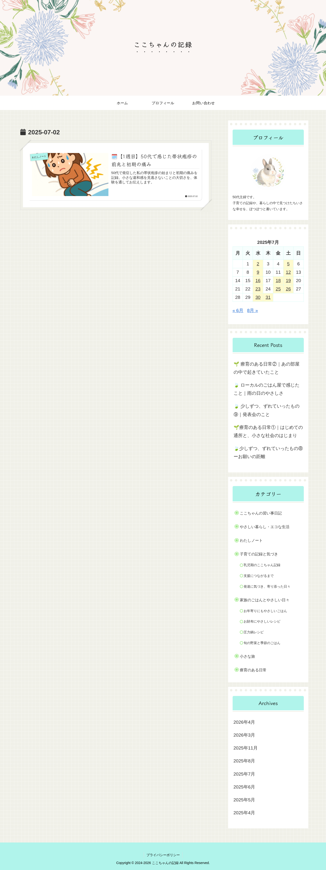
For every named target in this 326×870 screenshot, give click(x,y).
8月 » (252, 310)
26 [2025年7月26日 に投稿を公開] (288, 288)
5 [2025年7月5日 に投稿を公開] (288, 263)
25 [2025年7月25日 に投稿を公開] (278, 288)
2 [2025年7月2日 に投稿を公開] (258, 263)
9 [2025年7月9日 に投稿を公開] (258, 272)
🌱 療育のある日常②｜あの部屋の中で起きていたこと (266, 368)
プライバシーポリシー (163, 855)
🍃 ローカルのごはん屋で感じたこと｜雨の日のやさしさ (266, 389)
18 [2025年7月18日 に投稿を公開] (278, 280)
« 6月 (238, 310)
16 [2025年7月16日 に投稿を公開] (257, 280)
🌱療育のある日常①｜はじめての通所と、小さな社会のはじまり (268, 431)
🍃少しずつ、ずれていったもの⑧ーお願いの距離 (268, 452)
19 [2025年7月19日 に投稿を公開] (288, 280)
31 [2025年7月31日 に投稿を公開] (268, 297)
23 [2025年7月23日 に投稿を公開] (257, 288)
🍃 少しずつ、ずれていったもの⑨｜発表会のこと (266, 410)
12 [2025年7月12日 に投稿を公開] (288, 272)
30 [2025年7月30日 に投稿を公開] (257, 297)
